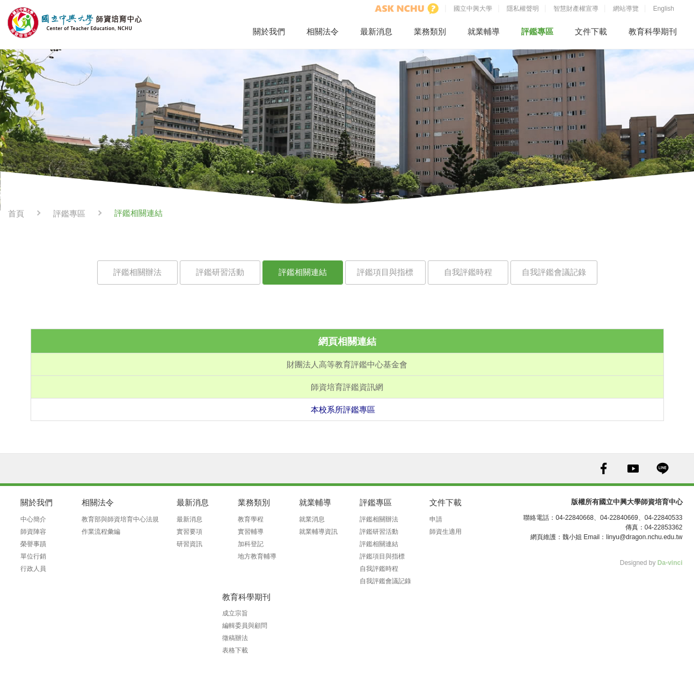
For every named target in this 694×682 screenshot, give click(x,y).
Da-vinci (670, 563)
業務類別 (430, 31)
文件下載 (591, 31)
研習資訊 (189, 544)
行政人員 (33, 568)
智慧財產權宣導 (575, 8)
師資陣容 (33, 531)
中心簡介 (33, 519)
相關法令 (322, 31)
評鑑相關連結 (303, 272)
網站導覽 (626, 8)
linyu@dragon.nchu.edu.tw (644, 537)
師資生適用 (445, 531)
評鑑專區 (537, 31)
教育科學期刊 (653, 31)
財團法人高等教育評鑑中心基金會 (347, 364)
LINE (662, 468)
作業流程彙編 (101, 531)
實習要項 (189, 531)
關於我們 (269, 31)
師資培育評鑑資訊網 (347, 386)
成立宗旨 (235, 613)
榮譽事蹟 (33, 544)
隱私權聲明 (523, 8)
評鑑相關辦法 (137, 272)
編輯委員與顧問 (244, 625)
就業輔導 (483, 31)
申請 (435, 519)
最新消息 (376, 31)
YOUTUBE (633, 468)
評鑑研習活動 (220, 272)
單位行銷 (33, 556)
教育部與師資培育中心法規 (120, 519)
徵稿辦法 (235, 638)
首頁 (16, 213)
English (663, 8)
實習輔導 (251, 531)
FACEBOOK (603, 468)
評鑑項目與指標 (385, 272)
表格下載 (235, 650)
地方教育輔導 (257, 556)
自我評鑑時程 (468, 272)
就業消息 (312, 519)
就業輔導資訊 (318, 531)
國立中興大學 (473, 8)
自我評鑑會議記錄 (554, 272)
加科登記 (251, 544)
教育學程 (251, 519)
